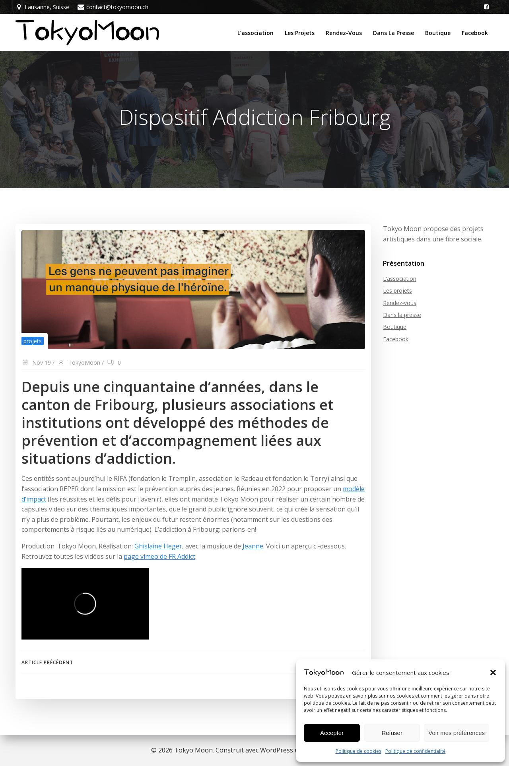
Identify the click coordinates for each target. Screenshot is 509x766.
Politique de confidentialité (415, 751)
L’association (255, 33)
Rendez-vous (344, 33)
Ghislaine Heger (158, 546)
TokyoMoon (79, 362)
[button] (493, 673)
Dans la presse (393, 33)
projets (32, 341)
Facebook (475, 33)
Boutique (438, 33)
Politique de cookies (358, 751)
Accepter (332, 732)
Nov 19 (36, 362)
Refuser (391, 732)
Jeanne (253, 546)
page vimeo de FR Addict (159, 556)
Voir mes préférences (456, 732)
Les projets (300, 33)
